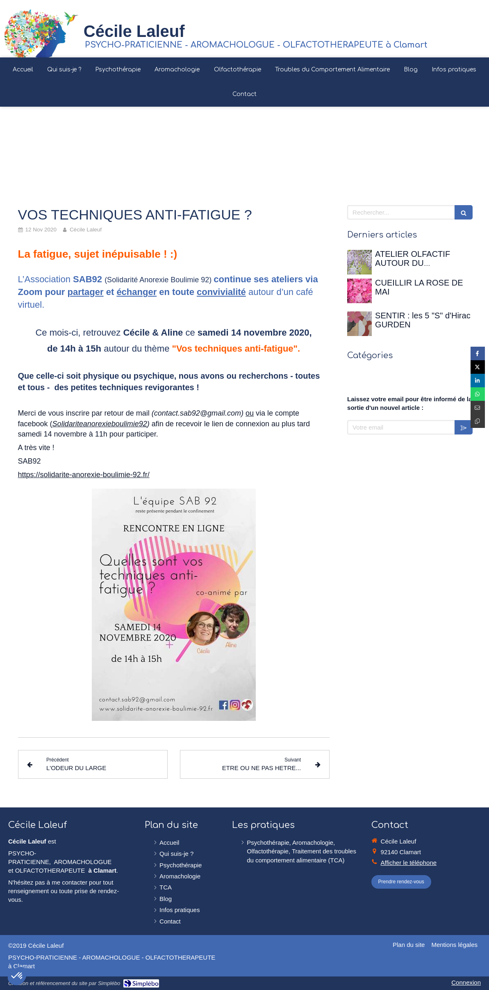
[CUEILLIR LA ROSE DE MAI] (359, 291)
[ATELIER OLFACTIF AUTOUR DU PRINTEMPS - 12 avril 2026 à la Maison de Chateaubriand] (359, 262)
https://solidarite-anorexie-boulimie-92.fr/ (84, 475)
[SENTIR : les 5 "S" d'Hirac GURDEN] (359, 323)
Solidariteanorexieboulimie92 (99, 424)
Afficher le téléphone (409, 862)
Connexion (466, 982)
